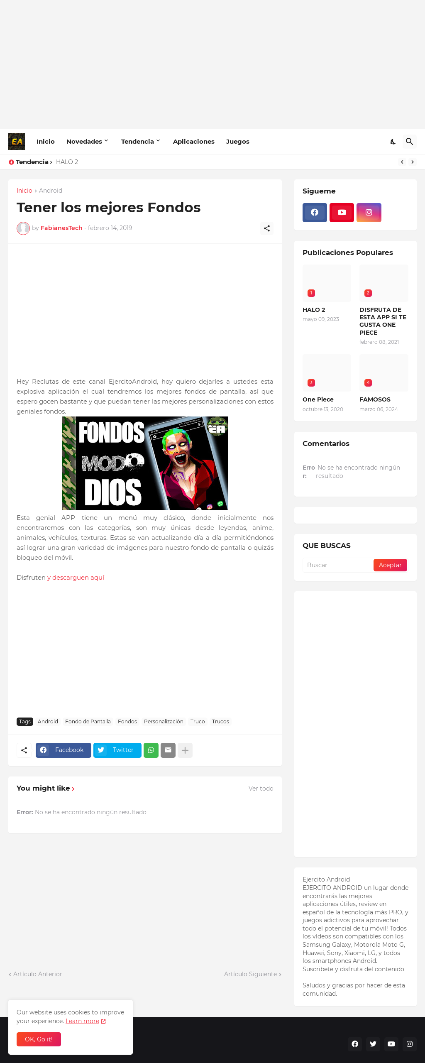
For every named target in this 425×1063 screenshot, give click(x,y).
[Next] (412, 162)
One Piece (318, 399)
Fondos (127, 721)
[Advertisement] (212, 64)
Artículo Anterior (37, 974)
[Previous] (402, 162)
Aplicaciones (194, 141)
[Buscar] (410, 142)
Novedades (84, 141)
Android (50, 191)
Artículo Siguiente (250, 974)
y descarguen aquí (77, 577)
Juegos (237, 141)
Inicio (46, 141)
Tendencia (137, 141)
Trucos (220, 721)
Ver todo (261, 788)
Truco (198, 721)
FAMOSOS (375, 399)
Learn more (82, 1021)
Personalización (163, 721)
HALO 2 (67, 162)
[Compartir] (267, 228)
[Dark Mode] (393, 142)
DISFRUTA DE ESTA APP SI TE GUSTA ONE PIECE (382, 321)
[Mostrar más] (185, 750)
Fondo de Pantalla (88, 721)
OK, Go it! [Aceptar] (39, 1039)
